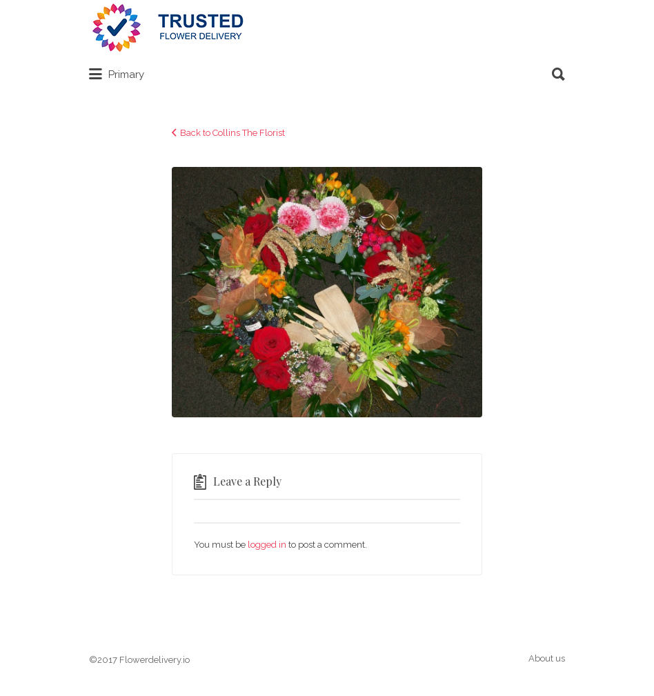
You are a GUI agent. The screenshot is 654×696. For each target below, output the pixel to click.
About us (546, 658)
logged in (267, 544)
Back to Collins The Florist (232, 133)
